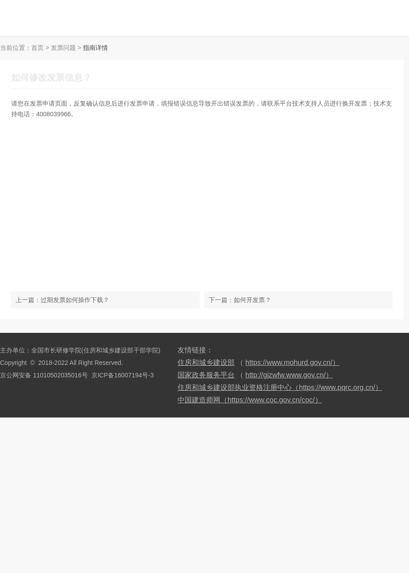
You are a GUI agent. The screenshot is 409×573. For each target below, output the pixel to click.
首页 (37, 47)
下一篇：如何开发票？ (240, 299)
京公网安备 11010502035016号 (44, 375)
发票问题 (63, 47)
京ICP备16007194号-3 (122, 375)
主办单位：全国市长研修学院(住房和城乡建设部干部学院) (80, 350)
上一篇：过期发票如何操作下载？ (62, 299)
